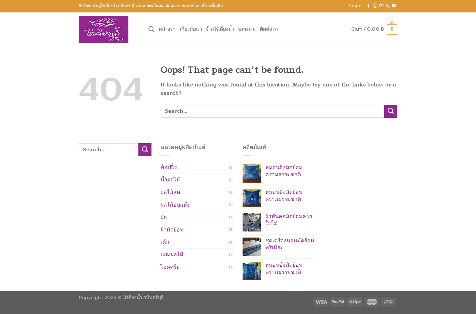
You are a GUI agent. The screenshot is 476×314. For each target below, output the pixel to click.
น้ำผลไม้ (170, 179)
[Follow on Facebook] (368, 6)
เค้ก (165, 242)
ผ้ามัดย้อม (172, 229)
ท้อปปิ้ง (169, 167)
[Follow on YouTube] (394, 6)
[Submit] (390, 111)
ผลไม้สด (170, 192)
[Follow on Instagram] (375, 6)
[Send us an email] (381, 6)
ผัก (164, 217)
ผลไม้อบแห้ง (175, 205)
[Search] (151, 29)
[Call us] (388, 6)
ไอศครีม (170, 267)
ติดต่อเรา (269, 29)
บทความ (247, 29)
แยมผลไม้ (172, 254)
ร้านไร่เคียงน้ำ (220, 29)
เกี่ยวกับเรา (191, 29)
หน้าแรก (166, 29)
